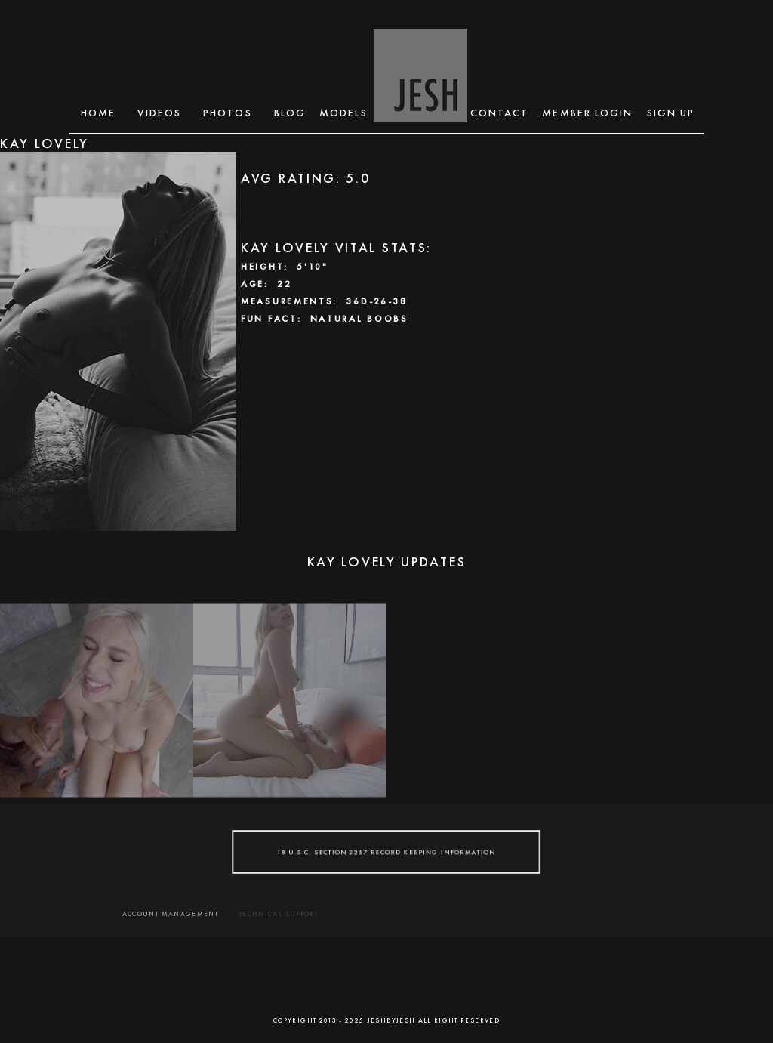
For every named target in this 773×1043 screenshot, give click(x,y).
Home (98, 112)
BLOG (290, 112)
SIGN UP (671, 112)
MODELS (343, 112)
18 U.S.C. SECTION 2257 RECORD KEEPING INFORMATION (386, 851)
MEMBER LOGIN (587, 112)
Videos (159, 112)
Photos (227, 112)
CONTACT (499, 112)
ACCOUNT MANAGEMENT (170, 913)
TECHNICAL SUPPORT (278, 913)
